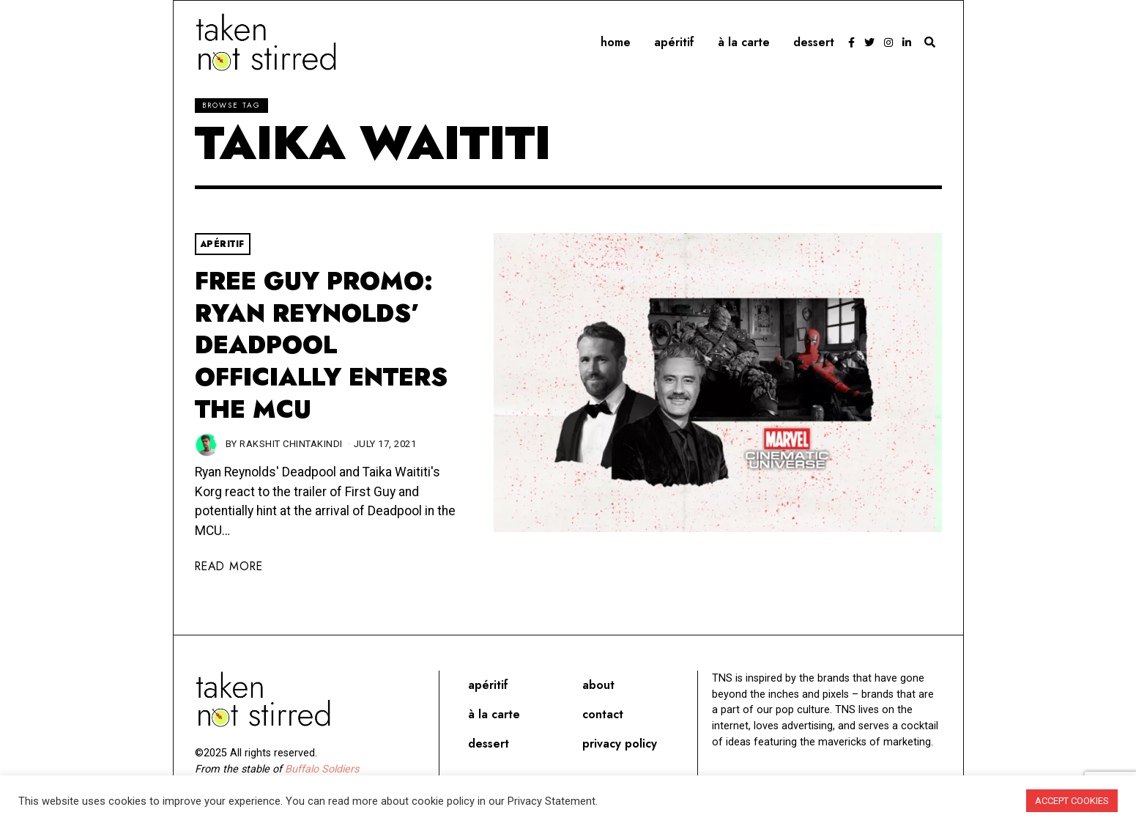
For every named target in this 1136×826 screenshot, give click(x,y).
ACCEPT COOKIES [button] (1072, 800)
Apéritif (674, 42)
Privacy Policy (619, 743)
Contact (602, 714)
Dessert (813, 42)
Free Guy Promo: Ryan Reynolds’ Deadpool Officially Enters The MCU (321, 345)
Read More (229, 566)
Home (616, 42)
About (598, 684)
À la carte (744, 42)
